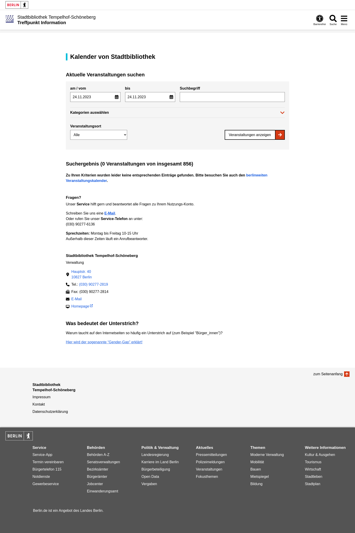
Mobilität (257, 462)
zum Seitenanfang (328, 374)
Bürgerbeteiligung (155, 469)
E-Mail (76, 299)
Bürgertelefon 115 (47, 469)
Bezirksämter (97, 469)
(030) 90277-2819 (93, 284)
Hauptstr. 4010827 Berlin (81, 274)
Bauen (255, 469)
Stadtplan (312, 484)
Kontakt (39, 404)
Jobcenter (95, 484)
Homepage (80, 306)
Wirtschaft (313, 469)
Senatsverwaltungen (103, 462)
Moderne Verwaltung (267, 455)
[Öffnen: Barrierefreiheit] (320, 20)
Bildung (256, 484)
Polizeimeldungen (210, 462)
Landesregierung (155, 455)
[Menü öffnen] (344, 20)
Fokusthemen (207, 477)
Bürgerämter (97, 477)
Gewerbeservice (46, 484)
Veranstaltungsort (85, 126)
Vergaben (149, 484)
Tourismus (313, 462)
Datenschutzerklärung (50, 412)
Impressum (42, 397)
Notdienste (41, 477)
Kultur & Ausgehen (320, 455)
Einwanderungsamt (102, 491)
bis (127, 88)
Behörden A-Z (98, 455)
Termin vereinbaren (48, 462)
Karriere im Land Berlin (160, 462)
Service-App (42, 455)
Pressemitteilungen (211, 455)
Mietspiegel (259, 477)
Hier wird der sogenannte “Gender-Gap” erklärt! (104, 342)
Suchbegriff (190, 88)
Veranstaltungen (209, 469)
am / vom (78, 88)
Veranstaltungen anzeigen (250, 135)
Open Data (150, 477)
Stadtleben (313, 477)
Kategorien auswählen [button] (89, 112)
